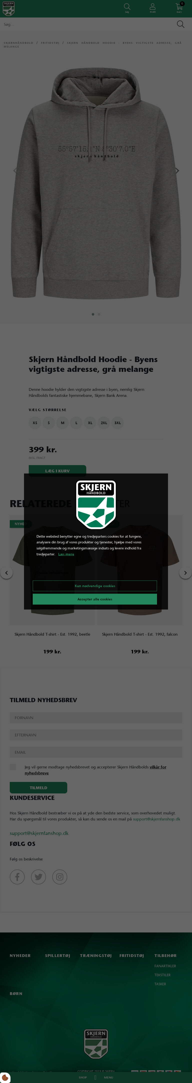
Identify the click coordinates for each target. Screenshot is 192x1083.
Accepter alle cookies (95, 599)
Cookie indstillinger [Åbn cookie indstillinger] (52, 572)
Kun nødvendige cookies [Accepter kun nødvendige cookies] (95, 586)
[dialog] (96, 541)
